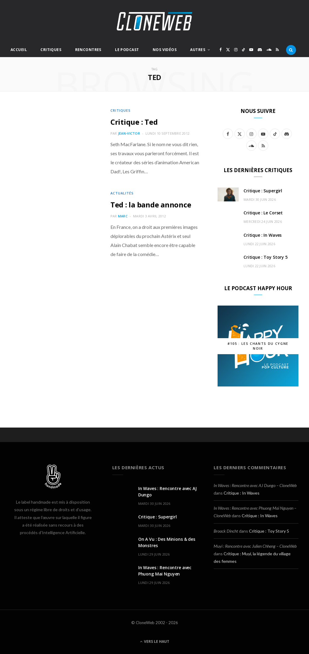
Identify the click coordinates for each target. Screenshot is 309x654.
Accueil (19, 49)
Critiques (50, 49)
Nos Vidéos (165, 49)
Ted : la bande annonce (150, 205)
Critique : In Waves (263, 235)
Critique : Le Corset (263, 213)
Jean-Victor (129, 133)
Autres (197, 49)
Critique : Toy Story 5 (266, 257)
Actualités (122, 193)
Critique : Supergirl (263, 191)
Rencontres (88, 49)
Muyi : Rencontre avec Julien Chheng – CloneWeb (255, 546)
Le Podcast (127, 49)
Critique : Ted (134, 122)
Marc (123, 216)
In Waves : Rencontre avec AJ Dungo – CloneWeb (255, 485)
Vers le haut (154, 641)
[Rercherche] (291, 50)
